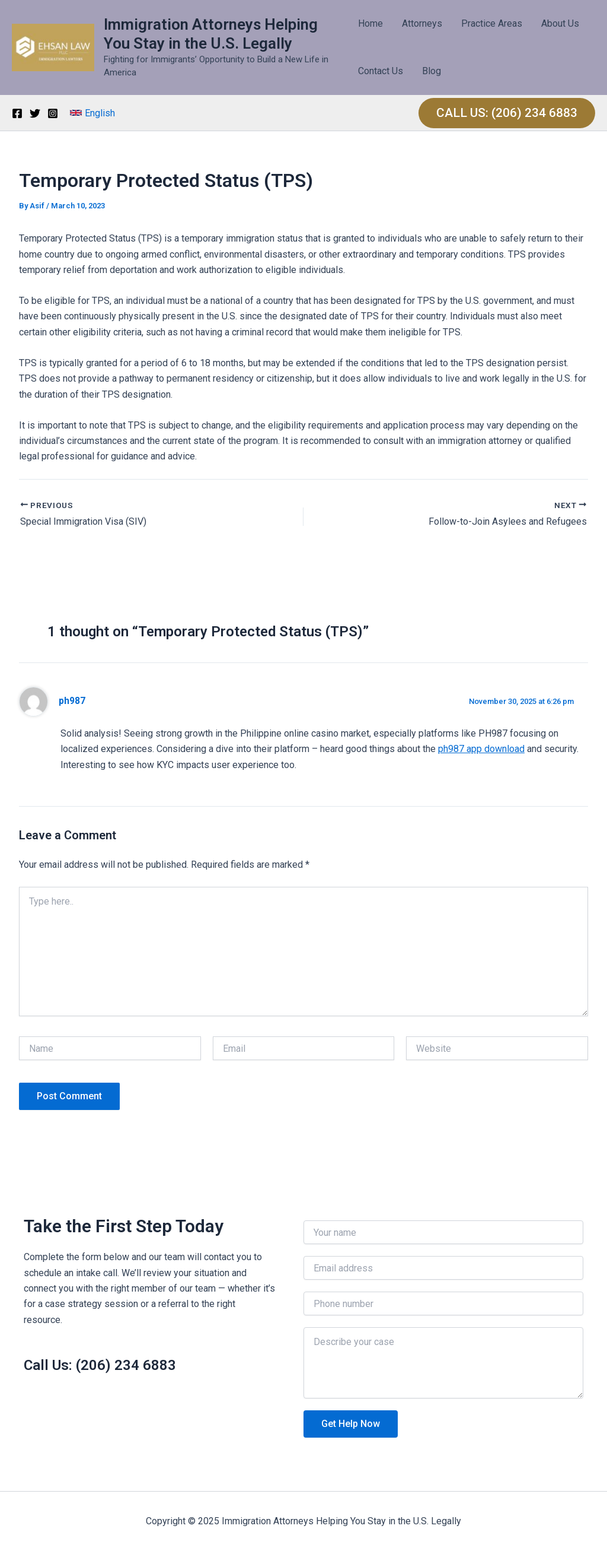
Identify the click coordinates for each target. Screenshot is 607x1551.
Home (370, 23)
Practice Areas (491, 23)
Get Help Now (350, 1423)
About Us (560, 23)
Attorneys (422, 23)
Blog (431, 71)
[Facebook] (17, 113)
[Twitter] (35, 113)
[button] (92, 113)
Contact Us (380, 71)
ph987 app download (481, 748)
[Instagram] (52, 113)
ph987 (72, 701)
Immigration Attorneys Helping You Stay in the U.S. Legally (211, 33)
